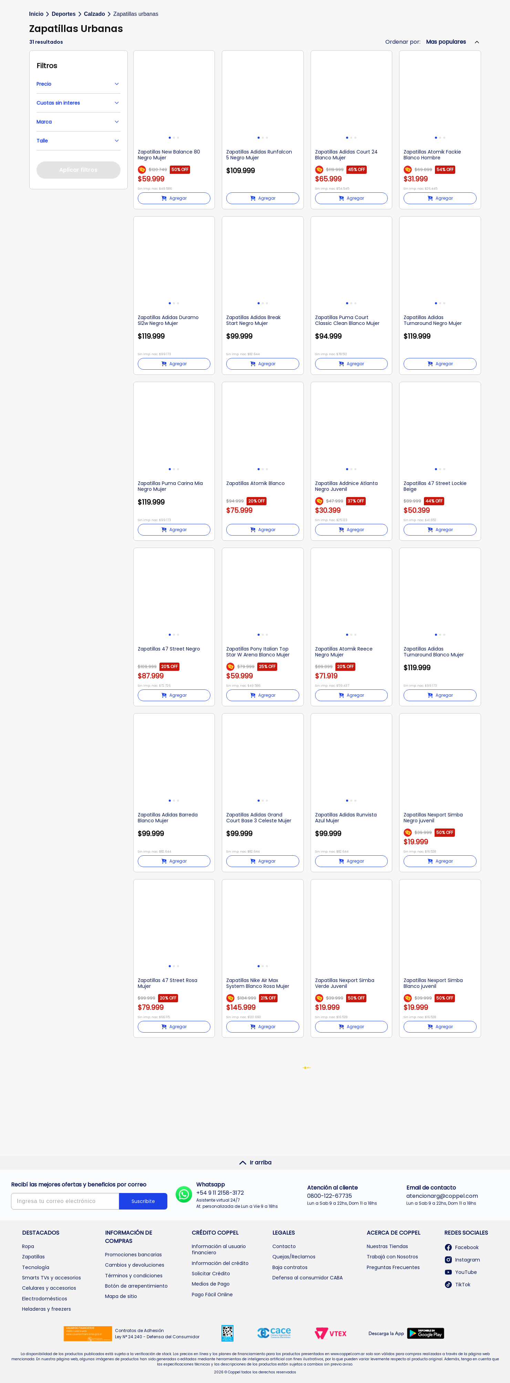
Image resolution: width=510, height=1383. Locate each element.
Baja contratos (290, 1267)
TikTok (457, 1284)
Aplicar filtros (78, 224)
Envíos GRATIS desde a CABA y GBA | (255, 5)
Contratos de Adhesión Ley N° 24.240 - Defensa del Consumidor (157, 1334)
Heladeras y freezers (46, 1309)
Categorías (55, 45)
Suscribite (143, 1201)
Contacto (284, 1246)
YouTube (460, 1272)
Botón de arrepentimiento (136, 1285)
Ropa (28, 1246)
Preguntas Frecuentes (393, 1267)
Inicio (36, 68)
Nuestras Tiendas (387, 1246)
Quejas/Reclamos (293, 1256)
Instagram (462, 1260)
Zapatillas (33, 1256)
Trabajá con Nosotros (392, 1256)
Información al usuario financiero (219, 1249)
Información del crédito (220, 1263)
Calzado (94, 68)
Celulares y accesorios (49, 1288)
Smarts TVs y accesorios (51, 1277)
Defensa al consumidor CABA (307, 1277)
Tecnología (35, 1267)
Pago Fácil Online (212, 1294)
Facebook (461, 1247)
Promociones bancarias (133, 1254)
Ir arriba (255, 1163)
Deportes (63, 68)
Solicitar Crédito (211, 1273)
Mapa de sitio (121, 1296)
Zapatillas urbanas (135, 68)
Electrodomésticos (44, 1298)
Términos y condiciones (134, 1275)
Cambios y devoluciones (134, 1264)
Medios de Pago (211, 1284)
